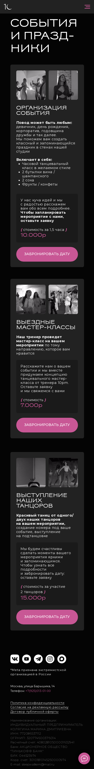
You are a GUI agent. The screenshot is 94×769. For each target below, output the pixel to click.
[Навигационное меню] (87, 7)
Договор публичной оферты (34, 711)
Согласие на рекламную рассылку (39, 707)
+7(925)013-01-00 (38, 691)
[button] (47, 254)
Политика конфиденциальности (37, 703)
